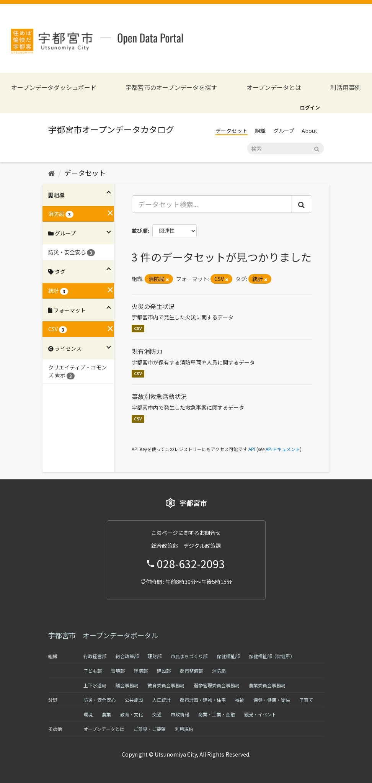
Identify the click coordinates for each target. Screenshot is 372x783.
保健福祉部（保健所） (272, 656)
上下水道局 (94, 685)
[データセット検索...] (212, 204)
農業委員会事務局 (267, 685)
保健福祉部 (228, 656)
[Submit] (316, 148)
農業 (106, 714)
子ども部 (92, 670)
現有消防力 (147, 351)
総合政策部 (127, 656)
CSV (138, 328)
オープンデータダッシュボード (53, 87)
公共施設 (134, 699)
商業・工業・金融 (216, 714)
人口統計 (161, 699)
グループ (283, 130)
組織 (260, 130)
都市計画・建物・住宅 (203, 699)
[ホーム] (51, 173)
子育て (306, 699)
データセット (231, 130)
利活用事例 (345, 87)
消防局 (219, 670)
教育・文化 (131, 714)
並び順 (140, 230)
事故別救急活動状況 (159, 396)
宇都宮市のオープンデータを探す (171, 87)
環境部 (118, 670)
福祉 (239, 699)
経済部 (141, 670)
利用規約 (184, 729)
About (309, 130)
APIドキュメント (283, 449)
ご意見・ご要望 (150, 729)
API (251, 449)
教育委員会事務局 (166, 685)
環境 (88, 714)
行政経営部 (94, 656)
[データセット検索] (285, 148)
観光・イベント (260, 714)
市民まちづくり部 (189, 656)
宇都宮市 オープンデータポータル (103, 635)
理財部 (155, 656)
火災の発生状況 (153, 306)
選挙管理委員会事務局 (217, 685)
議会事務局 (127, 685)
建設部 (164, 670)
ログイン (310, 107)
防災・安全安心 (99, 699)
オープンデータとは (273, 87)
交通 (157, 714)
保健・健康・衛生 (271, 699)
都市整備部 (191, 670)
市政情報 (180, 714)
